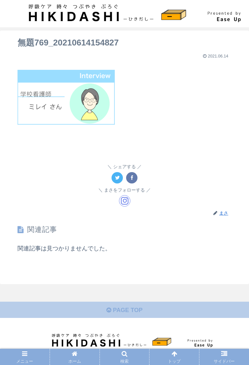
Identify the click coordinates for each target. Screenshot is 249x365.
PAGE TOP (124, 310)
